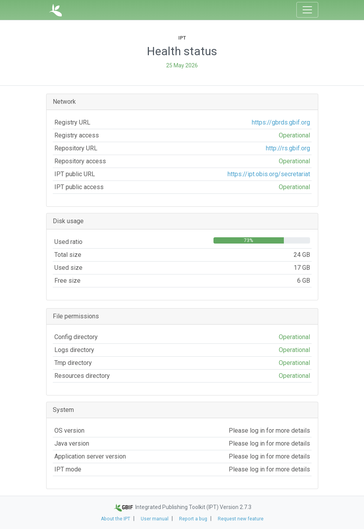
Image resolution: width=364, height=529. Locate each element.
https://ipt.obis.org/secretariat (269, 174)
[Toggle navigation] (307, 10)
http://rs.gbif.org (288, 148)
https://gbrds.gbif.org (281, 122)
